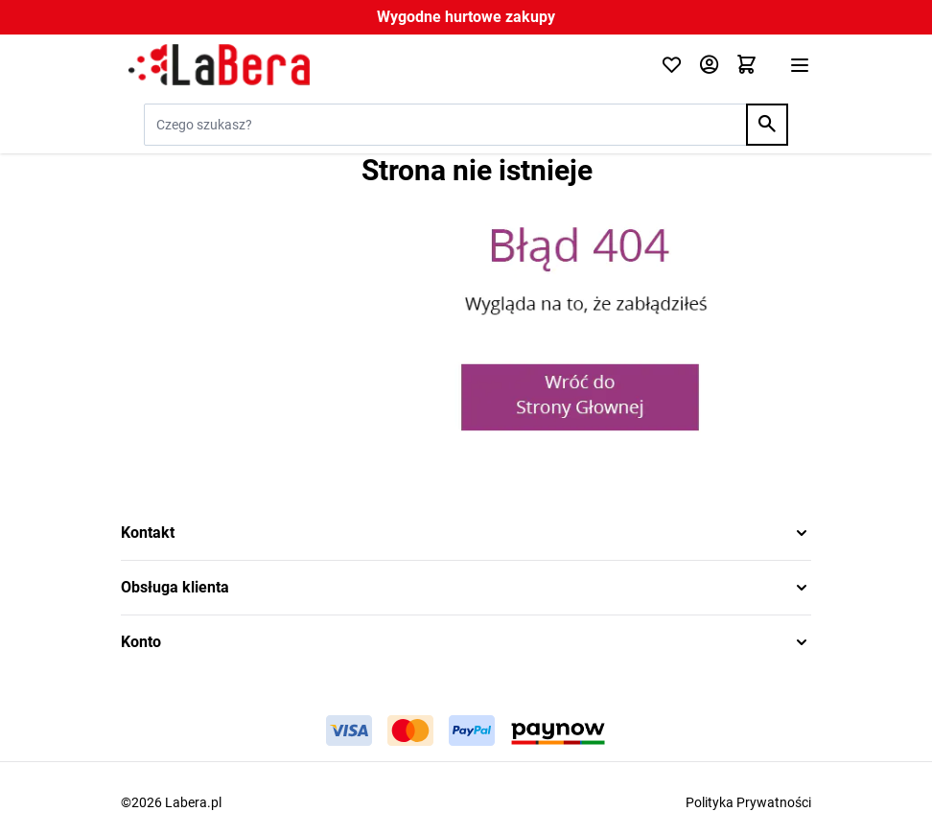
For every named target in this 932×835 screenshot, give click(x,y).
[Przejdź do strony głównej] (379, 65)
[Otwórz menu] (799, 65)
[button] (466, 533)
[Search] (767, 125)
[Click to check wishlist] (672, 65)
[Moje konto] (709, 65)
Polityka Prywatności (748, 802)
